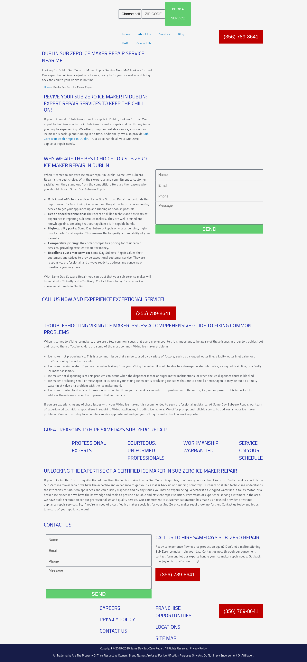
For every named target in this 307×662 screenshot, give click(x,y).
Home (126, 34)
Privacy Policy (198, 648)
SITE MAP (165, 638)
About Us (144, 34)
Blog (181, 34)
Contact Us (144, 43)
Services (164, 34)
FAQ (125, 43)
